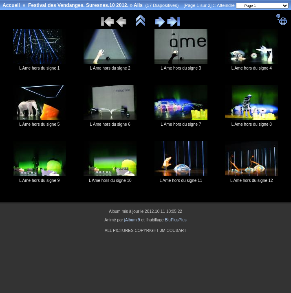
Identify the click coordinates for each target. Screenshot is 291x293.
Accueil (11, 5)
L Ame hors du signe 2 (110, 68)
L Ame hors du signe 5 (39, 124)
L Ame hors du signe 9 (39, 180)
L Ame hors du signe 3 (181, 68)
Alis (138, 5)
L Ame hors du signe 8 (251, 124)
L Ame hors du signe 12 (251, 180)
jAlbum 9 (132, 220)
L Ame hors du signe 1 (39, 68)
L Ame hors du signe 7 (181, 124)
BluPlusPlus (175, 220)
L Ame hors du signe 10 (110, 180)
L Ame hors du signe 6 (110, 124)
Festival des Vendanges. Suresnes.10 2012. (78, 5)
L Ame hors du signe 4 (251, 68)
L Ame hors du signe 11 (180, 180)
